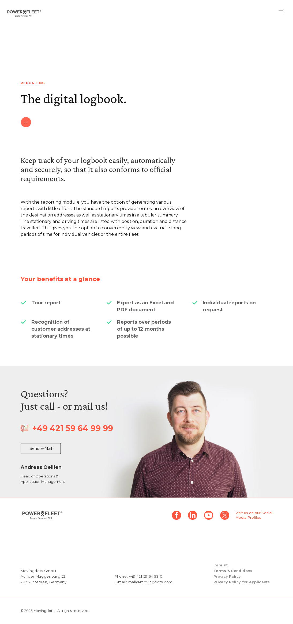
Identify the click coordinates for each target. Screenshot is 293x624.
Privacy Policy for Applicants (241, 582)
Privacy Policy (227, 576)
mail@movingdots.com (150, 582)
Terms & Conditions (232, 571)
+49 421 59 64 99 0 (146, 576)
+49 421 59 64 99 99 (72, 428)
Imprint (220, 565)
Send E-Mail (41, 448)
